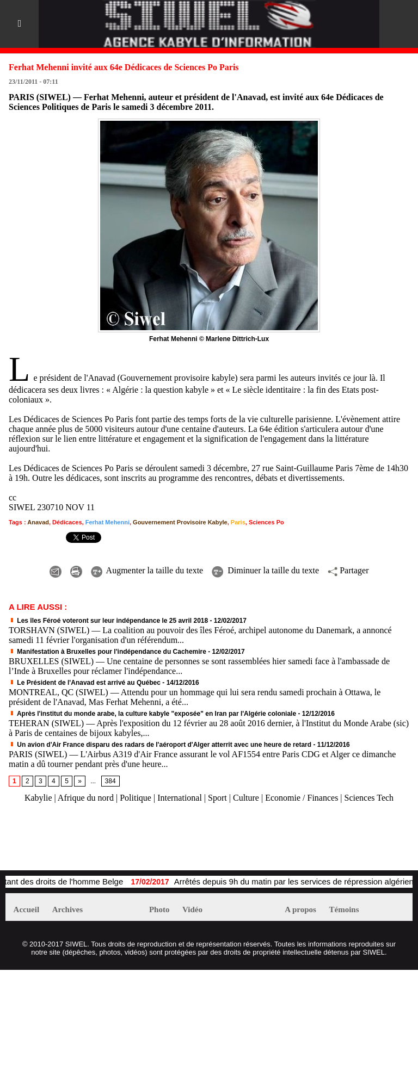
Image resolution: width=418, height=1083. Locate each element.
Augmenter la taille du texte (147, 570)
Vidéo (192, 909)
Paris (238, 522)
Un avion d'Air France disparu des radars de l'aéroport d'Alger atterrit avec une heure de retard (160, 744)
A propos (300, 909)
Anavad (38, 522)
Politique (135, 797)
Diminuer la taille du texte (265, 570)
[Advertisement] (132, 842)
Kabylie (38, 797)
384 (110, 781)
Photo (159, 909)
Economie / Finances (301, 797)
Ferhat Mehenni (107, 522)
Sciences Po (266, 522)
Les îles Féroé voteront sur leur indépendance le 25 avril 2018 (108, 620)
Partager (348, 570)
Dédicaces (67, 522)
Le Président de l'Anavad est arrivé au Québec (85, 682)
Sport (217, 797)
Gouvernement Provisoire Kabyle (180, 522)
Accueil (26, 909)
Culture (246, 797)
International (179, 797)
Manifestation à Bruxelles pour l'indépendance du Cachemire (107, 651)
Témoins (344, 909)
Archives (67, 909)
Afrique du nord (86, 797)
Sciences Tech (369, 797)
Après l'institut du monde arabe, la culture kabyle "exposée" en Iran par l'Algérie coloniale (152, 713)
